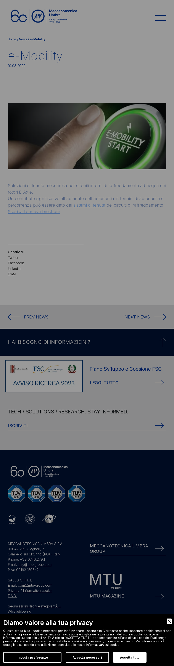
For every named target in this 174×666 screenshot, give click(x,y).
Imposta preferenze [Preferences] (32, 657)
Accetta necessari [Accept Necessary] (87, 657)
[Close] (169, 621)
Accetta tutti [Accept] (130, 657)
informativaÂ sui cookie (102, 644)
